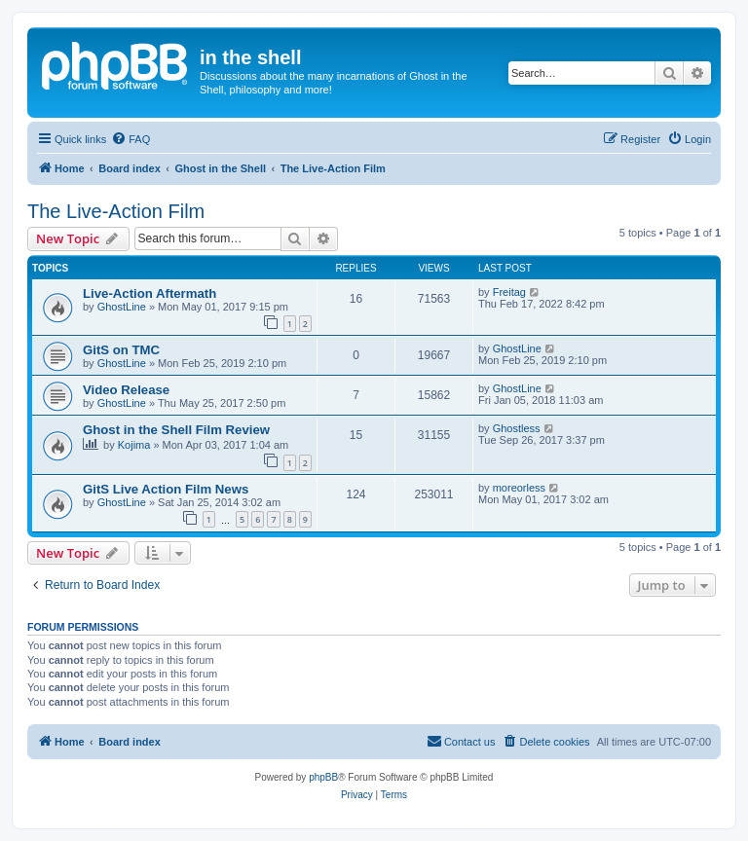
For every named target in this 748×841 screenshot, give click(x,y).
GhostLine (121, 306)
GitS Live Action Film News (165, 489)
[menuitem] (130, 139)
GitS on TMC (121, 350)
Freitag (509, 292)
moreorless (519, 488)
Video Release (126, 390)
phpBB (323, 777)
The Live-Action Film (116, 211)
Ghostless (517, 428)
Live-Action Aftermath (149, 293)
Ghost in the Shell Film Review (176, 429)
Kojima (134, 445)
